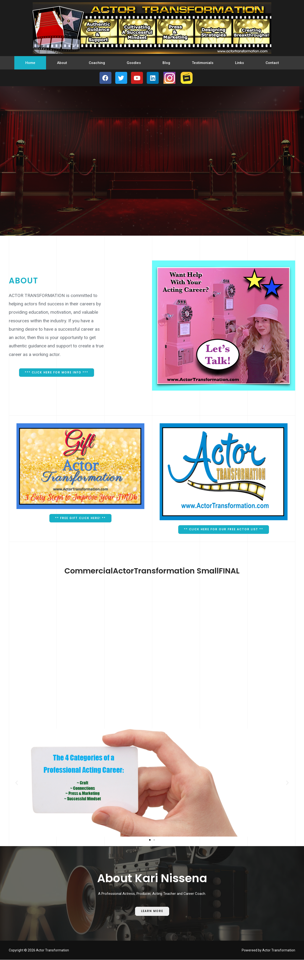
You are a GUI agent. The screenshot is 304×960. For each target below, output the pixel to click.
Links (239, 63)
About (62, 63)
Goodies (134, 63)
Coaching (97, 63)
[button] (56, 372)
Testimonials (202, 63)
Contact (272, 63)
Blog (166, 63)
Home (30, 63)
